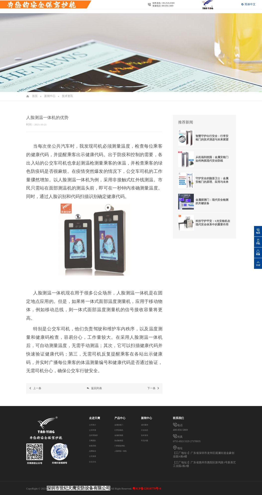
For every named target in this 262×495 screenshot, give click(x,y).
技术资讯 (67, 96)
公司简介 (94, 424)
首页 (35, 96)
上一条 (35, 392)
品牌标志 (94, 450)
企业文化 (94, 461)
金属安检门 (119, 424)
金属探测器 (119, 435)
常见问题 (146, 440)
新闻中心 (49, 96)
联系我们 (85, 10)
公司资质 (94, 456)
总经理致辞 (96, 435)
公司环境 (94, 429)
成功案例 (146, 424)
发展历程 (94, 445)
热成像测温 (119, 440)
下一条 (153, 392)
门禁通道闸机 (120, 445)
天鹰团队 (94, 440)
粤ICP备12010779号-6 (146, 488)
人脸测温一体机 (121, 450)
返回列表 (94, 392)
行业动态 (146, 429)
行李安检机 (119, 429)
